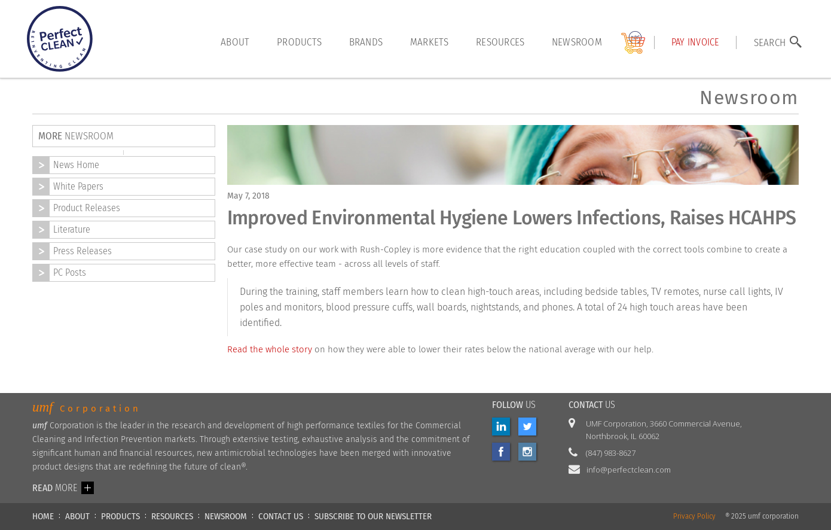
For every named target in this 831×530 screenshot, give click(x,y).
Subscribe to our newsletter (373, 516)
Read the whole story (269, 349)
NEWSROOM (225, 516)
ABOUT (77, 516)
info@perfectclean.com (628, 469)
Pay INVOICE (695, 42)
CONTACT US (280, 516)
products (299, 42)
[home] (60, 39)
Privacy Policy (694, 516)
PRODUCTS (120, 516)
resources (500, 42)
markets (429, 42)
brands (366, 42)
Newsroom (577, 42)
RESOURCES (172, 516)
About (235, 42)
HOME (43, 516)
